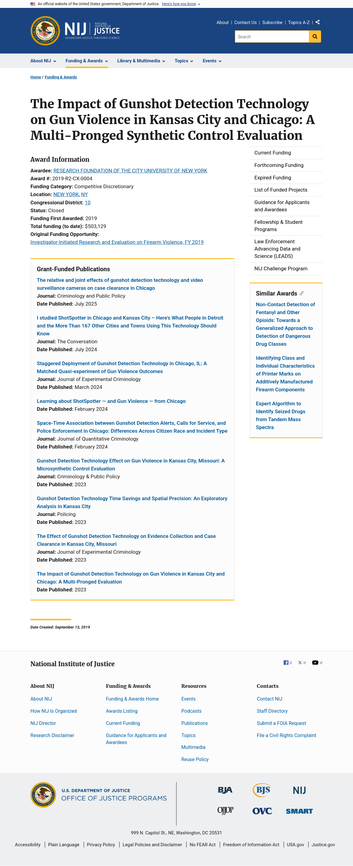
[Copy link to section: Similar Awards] (300, 293)
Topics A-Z (299, 22)
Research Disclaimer (52, 735)
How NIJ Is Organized (53, 711)
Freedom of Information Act (251, 844)
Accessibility (27, 844)
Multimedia (193, 747)
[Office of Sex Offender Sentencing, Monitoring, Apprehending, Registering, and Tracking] (299, 809)
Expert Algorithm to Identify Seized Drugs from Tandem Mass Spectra (280, 415)
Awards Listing (122, 711)
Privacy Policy (101, 844)
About (223, 22)
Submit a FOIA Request (281, 723)
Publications (194, 723)
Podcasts (191, 711)
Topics (188, 735)
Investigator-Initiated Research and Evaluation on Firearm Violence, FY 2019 (117, 242)
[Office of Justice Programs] (45, 31)
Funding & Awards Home (132, 699)
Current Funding (123, 723)
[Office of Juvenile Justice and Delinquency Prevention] (225, 812)
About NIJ (41, 699)
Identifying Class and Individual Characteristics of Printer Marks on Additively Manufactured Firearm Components (285, 374)
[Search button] (315, 36)
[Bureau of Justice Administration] (225, 787)
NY (84, 194)
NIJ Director (43, 723)
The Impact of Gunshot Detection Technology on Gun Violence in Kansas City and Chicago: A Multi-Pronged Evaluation (131, 578)
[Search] (272, 36)
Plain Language (63, 844)
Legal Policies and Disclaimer (152, 844)
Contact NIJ (269, 699)
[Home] (92, 31)
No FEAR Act (202, 844)
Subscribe (272, 22)
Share (320, 23)
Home (35, 77)
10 (88, 202)
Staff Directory (272, 711)
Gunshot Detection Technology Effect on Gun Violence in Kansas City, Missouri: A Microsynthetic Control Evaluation (131, 465)
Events (188, 699)
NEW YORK (66, 194)
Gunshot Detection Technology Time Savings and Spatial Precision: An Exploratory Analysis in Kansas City (132, 502)
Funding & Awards (61, 77)
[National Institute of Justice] (299, 788)
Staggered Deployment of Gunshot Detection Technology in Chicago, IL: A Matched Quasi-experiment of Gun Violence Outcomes (122, 367)
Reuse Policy (195, 759)
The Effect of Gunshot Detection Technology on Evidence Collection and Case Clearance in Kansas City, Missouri (126, 540)
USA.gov (295, 844)
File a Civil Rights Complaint (286, 735)
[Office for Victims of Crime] (262, 811)
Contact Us (245, 22)
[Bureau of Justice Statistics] (262, 795)
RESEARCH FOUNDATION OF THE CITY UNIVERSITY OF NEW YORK (130, 171)
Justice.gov (323, 844)
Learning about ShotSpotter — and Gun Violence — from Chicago (111, 401)
